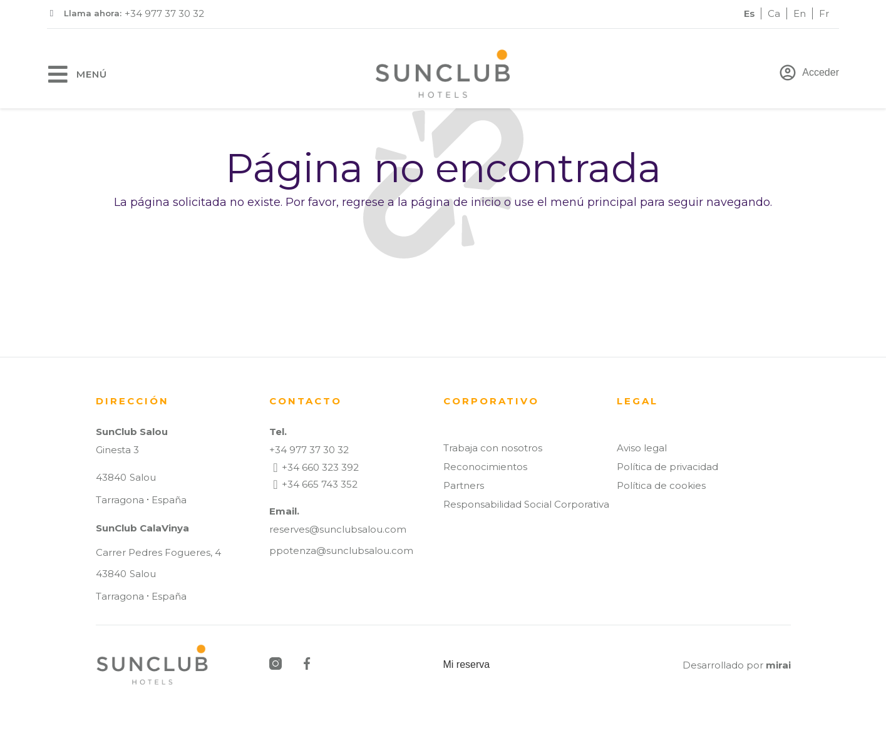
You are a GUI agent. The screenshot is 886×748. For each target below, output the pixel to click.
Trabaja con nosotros (492, 448)
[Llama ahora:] (51, 13)
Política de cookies (661, 485)
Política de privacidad (667, 467)
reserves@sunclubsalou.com (337, 529)
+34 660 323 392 (320, 467)
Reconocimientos (485, 467)
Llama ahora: (92, 13)
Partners (463, 485)
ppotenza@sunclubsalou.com (341, 550)
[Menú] (58, 74)
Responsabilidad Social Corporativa (526, 504)
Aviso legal (642, 448)
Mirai (778, 665)
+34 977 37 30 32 (164, 13)
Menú (91, 74)
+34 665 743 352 (320, 484)
